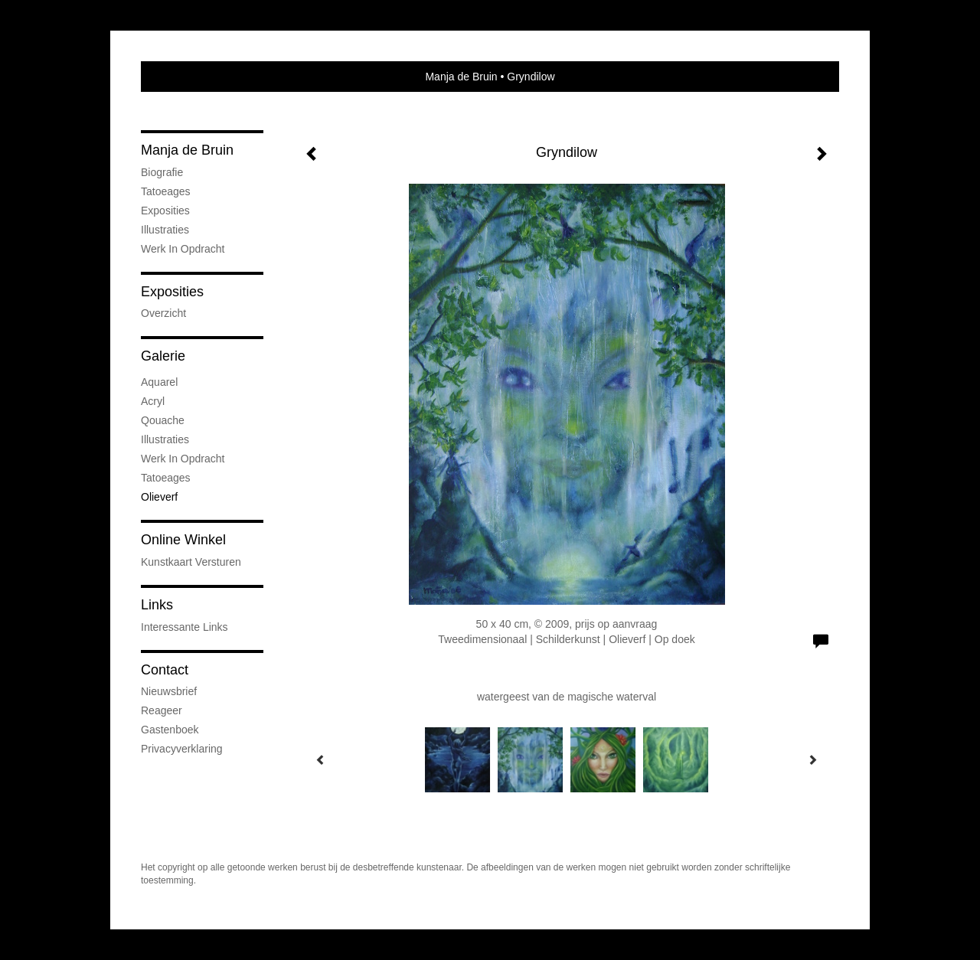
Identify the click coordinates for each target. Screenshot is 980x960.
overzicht (163, 313)
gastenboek (170, 729)
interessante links (184, 627)
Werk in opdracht (182, 249)
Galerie (163, 356)
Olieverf (159, 497)
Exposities (165, 210)
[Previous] (320, 759)
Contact (164, 670)
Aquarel (159, 382)
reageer (161, 710)
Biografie (162, 172)
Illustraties (165, 230)
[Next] (812, 759)
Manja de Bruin (461, 76)
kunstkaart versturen (191, 562)
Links (157, 604)
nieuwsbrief (169, 691)
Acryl (153, 401)
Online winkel (183, 539)
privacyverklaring (182, 749)
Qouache (163, 420)
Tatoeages (166, 191)
